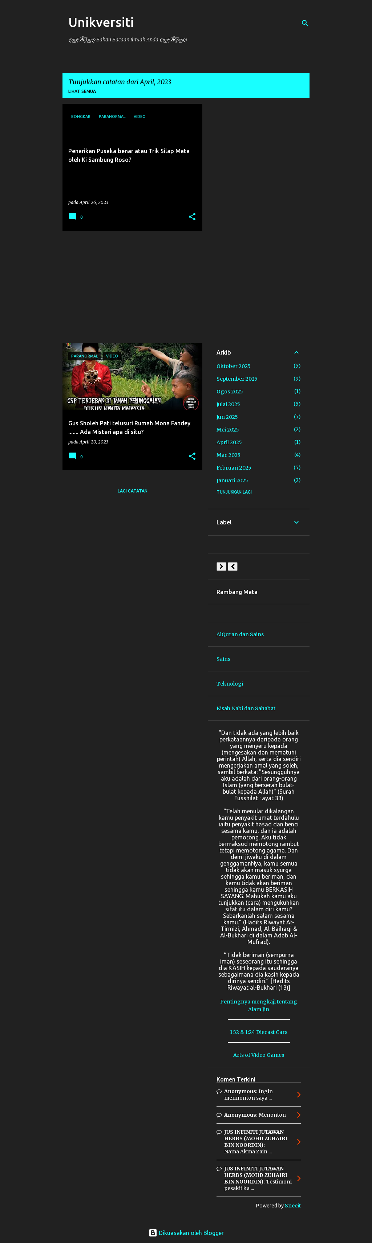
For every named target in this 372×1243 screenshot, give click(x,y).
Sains (223, 659)
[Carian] (305, 23)
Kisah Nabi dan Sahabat (246, 708)
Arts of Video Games (258, 1055)
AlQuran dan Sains (240, 634)
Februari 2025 (234, 468)
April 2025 (229, 442)
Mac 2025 (228, 455)
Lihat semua (82, 91)
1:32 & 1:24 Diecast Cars (258, 1032)
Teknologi (230, 683)
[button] (192, 217)
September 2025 (237, 379)
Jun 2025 (227, 417)
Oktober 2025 (234, 366)
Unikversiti (101, 22)
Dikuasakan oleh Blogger (186, 1233)
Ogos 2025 (230, 391)
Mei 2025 (228, 429)
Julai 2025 (228, 404)
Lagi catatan (132, 490)
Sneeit (293, 1205)
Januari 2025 (232, 480)
